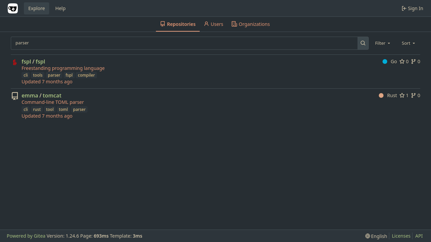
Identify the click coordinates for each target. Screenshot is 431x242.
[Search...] (363, 43)
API (419, 236)
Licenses (401, 236)
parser (54, 75)
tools (37, 75)
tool (50, 109)
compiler (86, 75)
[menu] (376, 236)
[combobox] (383, 43)
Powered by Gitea (26, 236)
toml (63, 109)
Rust (388, 95)
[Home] (12, 8)
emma (30, 95)
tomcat (52, 95)
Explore (36, 8)
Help (60, 8)
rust (37, 109)
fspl (26, 61)
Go (390, 61)
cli (26, 75)
